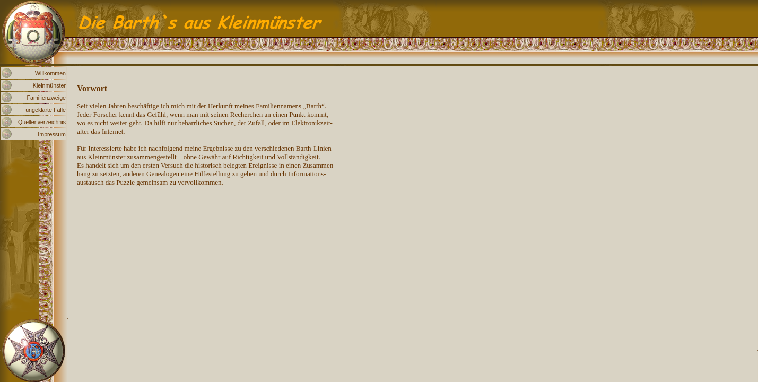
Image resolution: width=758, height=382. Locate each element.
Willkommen (50, 73)
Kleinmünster (49, 85)
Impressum (52, 134)
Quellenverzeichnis (42, 122)
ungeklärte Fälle (45, 110)
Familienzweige (46, 97)
